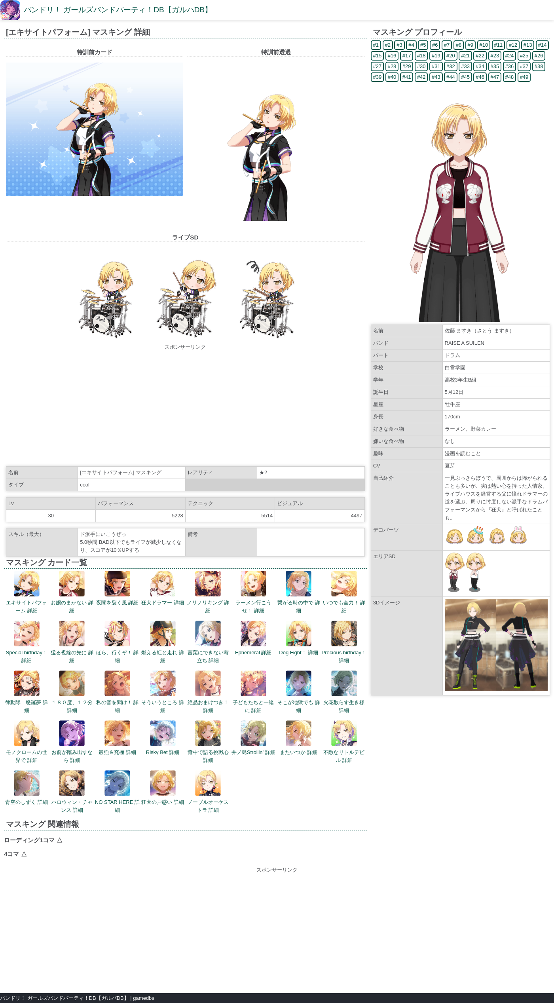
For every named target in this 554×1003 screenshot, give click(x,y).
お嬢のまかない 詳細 (72, 592)
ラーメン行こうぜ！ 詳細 (253, 592)
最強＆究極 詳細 (117, 737)
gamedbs (143, 998)
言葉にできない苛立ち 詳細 (208, 642)
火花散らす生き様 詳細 (343, 692)
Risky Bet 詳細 (163, 737)
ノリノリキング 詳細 (208, 592)
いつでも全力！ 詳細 (344, 592)
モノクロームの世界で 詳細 (26, 741)
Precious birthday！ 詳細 (344, 642)
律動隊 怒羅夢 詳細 (26, 692)
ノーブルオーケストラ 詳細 (208, 791)
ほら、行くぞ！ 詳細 (117, 642)
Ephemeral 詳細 (253, 638)
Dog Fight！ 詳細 (298, 638)
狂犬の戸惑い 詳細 (162, 787)
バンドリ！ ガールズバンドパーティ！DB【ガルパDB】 (118, 10)
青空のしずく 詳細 (26, 787)
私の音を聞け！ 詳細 (117, 692)
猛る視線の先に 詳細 (72, 642)
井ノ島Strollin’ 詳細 (253, 737)
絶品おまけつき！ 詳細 (208, 692)
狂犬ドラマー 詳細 (162, 588)
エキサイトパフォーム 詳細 (26, 592)
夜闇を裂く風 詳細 (117, 588)
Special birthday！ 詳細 (27, 642)
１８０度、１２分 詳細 (72, 692)
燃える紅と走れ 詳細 (162, 642)
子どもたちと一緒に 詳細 (253, 692)
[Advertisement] (185, 406)
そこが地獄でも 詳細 (298, 692)
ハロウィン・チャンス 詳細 (72, 791)
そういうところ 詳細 (162, 692)
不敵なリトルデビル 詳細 (343, 741)
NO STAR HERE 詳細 (117, 791)
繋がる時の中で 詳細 (298, 592)
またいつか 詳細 (298, 737)
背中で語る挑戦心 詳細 (208, 741)
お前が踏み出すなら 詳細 (72, 741)
